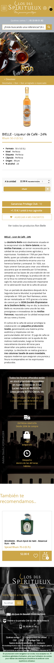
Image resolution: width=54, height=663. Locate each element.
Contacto (41, 643)
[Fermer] (51, 653)
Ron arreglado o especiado (33, 83)
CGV (14, 640)
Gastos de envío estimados (20, 643)
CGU (21, 640)
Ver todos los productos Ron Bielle (27, 225)
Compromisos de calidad (36, 637)
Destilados (7, 83)
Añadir (24, 189)
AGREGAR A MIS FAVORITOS (27, 217)
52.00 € (24, 554)
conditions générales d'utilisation (14, 656)
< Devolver (10, 79)
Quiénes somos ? (19, 20)
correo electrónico (27, 403)
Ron (16, 83)
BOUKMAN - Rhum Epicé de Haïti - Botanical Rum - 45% (25, 542)
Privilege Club (34, 640)
